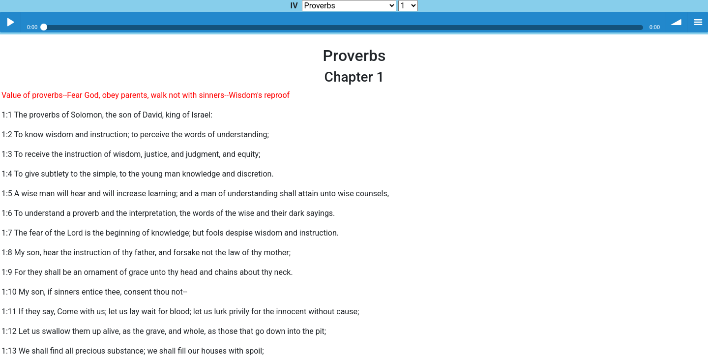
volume (676, 22)
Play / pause (10, 22)
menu (697, 22)
